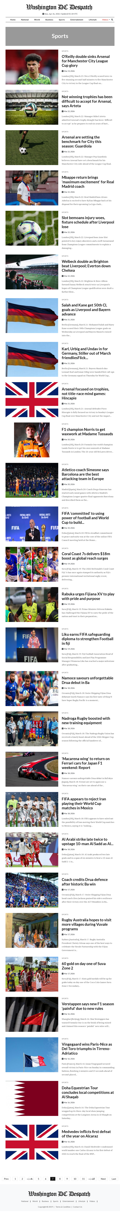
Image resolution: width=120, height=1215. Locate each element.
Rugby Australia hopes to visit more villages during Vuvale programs (86, 927)
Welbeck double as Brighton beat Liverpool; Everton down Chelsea (86, 266)
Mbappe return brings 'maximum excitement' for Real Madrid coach (88, 182)
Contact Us (77, 1211)
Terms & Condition (63, 1211)
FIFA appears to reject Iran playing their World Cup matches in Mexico (84, 806)
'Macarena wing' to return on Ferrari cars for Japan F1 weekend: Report (86, 765)
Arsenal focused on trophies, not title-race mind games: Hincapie (85, 394)
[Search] (113, 20)
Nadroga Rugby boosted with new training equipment (86, 722)
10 (75, 1182)
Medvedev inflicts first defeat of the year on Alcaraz (86, 1137)
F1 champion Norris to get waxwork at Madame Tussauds (87, 432)
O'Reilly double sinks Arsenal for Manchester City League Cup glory (86, 61)
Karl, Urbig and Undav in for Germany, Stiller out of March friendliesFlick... (86, 354)
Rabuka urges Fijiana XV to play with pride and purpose (88, 598)
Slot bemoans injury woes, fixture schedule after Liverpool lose (88, 223)
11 (83, 1182)
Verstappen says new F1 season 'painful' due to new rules (88, 1009)
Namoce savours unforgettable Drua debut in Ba (87, 682)
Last (114, 1182)
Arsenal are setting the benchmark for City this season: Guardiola (81, 142)
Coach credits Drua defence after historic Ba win (85, 884)
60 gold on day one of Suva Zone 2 (84, 969)
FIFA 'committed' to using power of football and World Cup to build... (85, 519)
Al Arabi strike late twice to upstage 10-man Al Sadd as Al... (87, 844)
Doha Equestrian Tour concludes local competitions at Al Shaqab (88, 1096)
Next (103, 1182)
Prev (6, 1182)
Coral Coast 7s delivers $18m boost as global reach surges (86, 557)
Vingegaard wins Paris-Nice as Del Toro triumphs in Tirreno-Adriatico (87, 1052)
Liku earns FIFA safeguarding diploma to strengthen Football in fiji (87, 641)
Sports (65, 51)
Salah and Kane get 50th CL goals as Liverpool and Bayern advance (86, 310)
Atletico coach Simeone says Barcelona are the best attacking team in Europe (85, 475)
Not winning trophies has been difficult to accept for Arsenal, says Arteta (87, 101)
